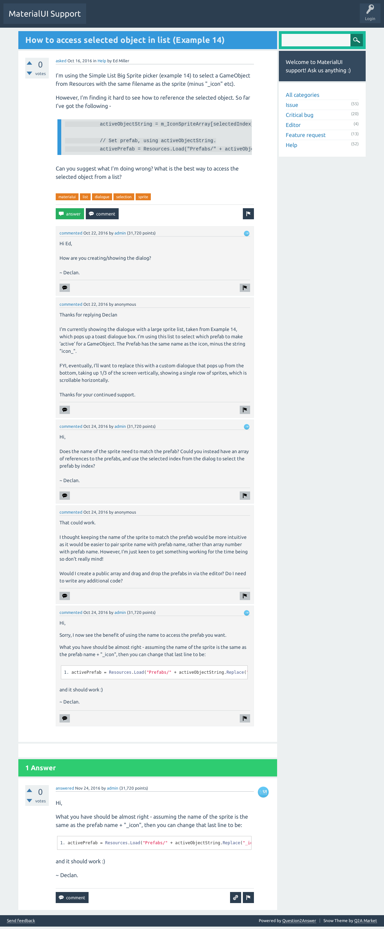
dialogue (102, 199)
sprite (143, 199)
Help (102, 60)
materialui (67, 199)
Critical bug (299, 114)
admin (120, 235)
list (85, 199)
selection (123, 199)
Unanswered (130, 18)
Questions (101, 18)
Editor (293, 124)
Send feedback (21, 923)
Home (210, 18)
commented (71, 235)
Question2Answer (299, 923)
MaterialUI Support (45, 13)
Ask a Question (164, 18)
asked (61, 60)
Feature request (306, 134)
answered (65, 790)
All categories (302, 94)
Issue (292, 104)
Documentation (239, 18)
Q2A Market (365, 923)
